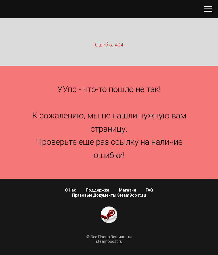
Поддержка (97, 190)
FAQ (149, 190)
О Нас (70, 190)
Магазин (127, 190)
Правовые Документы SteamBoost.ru (109, 195)
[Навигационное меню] (208, 9)
